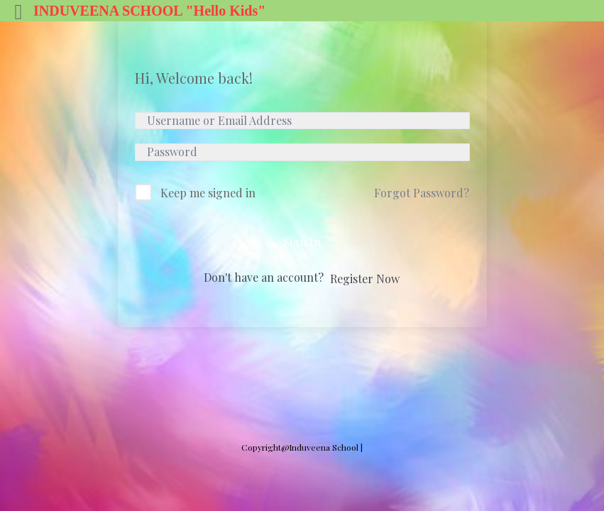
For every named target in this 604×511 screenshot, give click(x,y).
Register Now (365, 278)
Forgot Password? (421, 192)
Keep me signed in (208, 192)
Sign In (302, 241)
